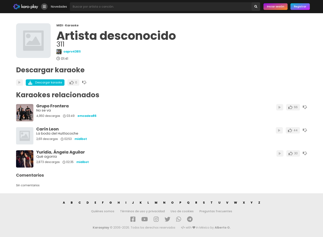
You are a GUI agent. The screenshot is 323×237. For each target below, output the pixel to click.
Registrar (300, 6)
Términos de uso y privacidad (142, 211)
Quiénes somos (102, 211)
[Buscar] (256, 6)
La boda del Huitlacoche (57, 133)
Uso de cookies (182, 211)
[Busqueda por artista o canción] (161, 6)
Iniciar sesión (275, 6)
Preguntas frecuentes (215, 211)
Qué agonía (46, 156)
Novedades (59, 6)
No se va (43, 110)
